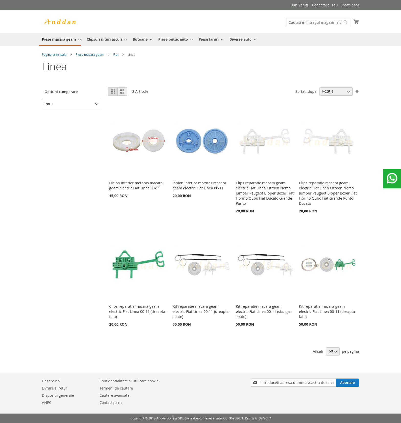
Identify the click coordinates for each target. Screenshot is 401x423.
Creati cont (349, 5)
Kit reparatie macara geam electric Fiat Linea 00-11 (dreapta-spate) (201, 311)
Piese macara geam (90, 54)
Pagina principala (54, 54)
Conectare (320, 5)
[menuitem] (60, 39)
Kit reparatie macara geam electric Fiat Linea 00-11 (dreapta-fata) (327, 311)
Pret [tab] (48, 103)
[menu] (200, 39)
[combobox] (318, 22)
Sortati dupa (306, 91)
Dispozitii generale (58, 395)
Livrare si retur (54, 388)
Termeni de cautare (116, 388)
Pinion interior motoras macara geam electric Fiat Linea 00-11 (136, 185)
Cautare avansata (114, 395)
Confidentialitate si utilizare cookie (129, 381)
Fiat (115, 54)
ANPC (46, 402)
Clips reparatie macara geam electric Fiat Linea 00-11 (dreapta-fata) (137, 311)
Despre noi (51, 381)
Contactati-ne (110, 402)
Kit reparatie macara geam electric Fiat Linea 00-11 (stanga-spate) (263, 311)
